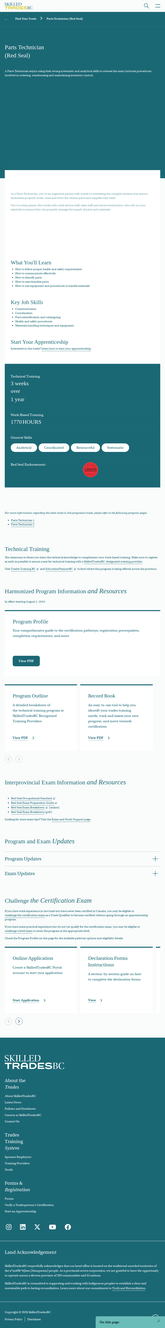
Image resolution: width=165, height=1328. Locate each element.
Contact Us (12, 1121)
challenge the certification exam (25, 915)
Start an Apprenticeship (20, 1211)
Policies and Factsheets (20, 1108)
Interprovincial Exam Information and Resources (122, 1299)
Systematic (115, 448)
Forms (9, 1198)
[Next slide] (19, 759)
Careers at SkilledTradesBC (23, 1115)
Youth (9, 1169)
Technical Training (98, 1279)
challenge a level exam (18, 931)
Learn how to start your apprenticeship (66, 348)
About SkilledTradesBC (20, 1096)
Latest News (13, 1102)
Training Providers (17, 1163)
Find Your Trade (25, 18)
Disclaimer (34, 1319)
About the (15, 1084)
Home (6, 19)
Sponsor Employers (18, 1157)
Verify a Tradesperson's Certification (29, 1205)
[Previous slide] (8, 759)
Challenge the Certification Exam (109, 1319)
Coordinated (54, 448)
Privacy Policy (13, 1319)
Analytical (23, 448)
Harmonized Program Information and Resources (122, 1289)
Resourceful (85, 448)
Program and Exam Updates (105, 1309)
